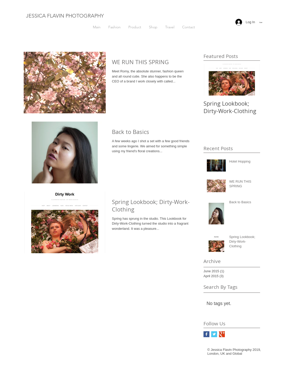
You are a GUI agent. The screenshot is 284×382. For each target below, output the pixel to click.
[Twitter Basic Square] (214, 334)
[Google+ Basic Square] (222, 334)
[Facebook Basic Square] (206, 334)
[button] (263, 22)
